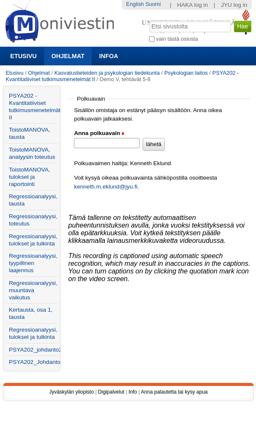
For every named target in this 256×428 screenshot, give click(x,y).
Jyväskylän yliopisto (71, 392)
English (135, 4)
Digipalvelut (111, 392)
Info (133, 392)
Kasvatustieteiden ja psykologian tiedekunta (107, 73)
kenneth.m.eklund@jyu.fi (105, 186)
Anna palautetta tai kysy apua (174, 392)
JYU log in (234, 5)
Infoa (108, 56)
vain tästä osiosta (177, 39)
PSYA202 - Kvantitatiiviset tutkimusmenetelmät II (33, 107)
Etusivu (23, 56)
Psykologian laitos (186, 73)
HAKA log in (192, 5)
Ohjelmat (67, 56)
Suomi (153, 4)
